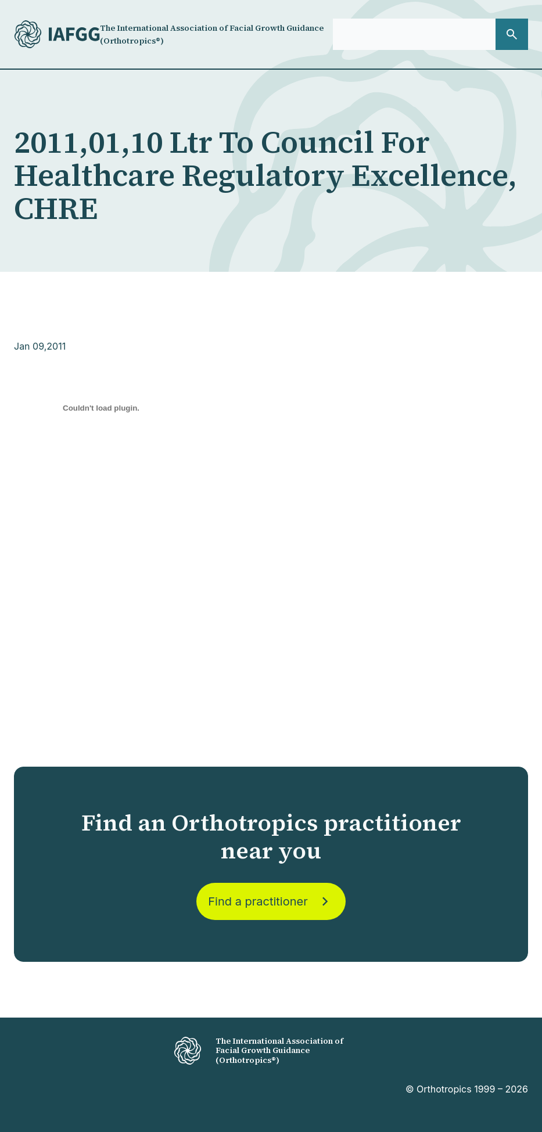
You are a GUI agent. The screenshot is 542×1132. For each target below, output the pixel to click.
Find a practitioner (270, 901)
